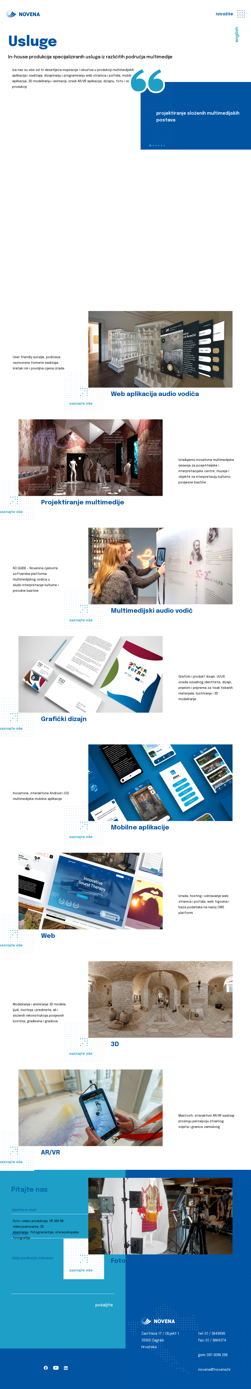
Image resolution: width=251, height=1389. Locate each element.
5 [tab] (161, 145)
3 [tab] (156, 145)
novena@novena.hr (214, 1370)
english (237, 34)
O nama (148, 1227)
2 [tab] (153, 145)
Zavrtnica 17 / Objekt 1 (160, 1334)
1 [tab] (150, 145)
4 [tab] (159, 145)
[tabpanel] (196, 116)
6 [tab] (164, 145)
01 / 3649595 (215, 1334)
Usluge (147, 1219)
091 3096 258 (217, 1355)
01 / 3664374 (215, 1340)
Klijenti (147, 1235)
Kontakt (148, 1243)
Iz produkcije (152, 1211)
